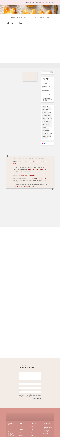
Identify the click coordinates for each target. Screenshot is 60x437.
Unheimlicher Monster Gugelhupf (47, 84)
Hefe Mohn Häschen (40, 178)
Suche (52, 72)
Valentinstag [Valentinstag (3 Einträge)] (49, 136)
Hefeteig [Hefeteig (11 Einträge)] (48, 118)
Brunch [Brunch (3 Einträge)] (43, 109)
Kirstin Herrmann (10, 25)
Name (20, 381)
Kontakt (48, 2)
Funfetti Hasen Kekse (45, 89)
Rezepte (36, 2)
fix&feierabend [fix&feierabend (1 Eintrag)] (44, 115)
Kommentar (21, 371)
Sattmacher (40, 17)
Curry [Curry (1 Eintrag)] (51, 109)
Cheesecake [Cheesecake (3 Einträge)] (47, 109)
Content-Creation (21, 431)
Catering (20, 428)
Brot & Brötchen (13, 17)
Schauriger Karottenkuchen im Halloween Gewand (47, 425)
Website (20, 390)
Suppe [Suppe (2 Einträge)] (43, 134)
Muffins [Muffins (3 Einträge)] (43, 121)
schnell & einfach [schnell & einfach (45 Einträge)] (49, 125)
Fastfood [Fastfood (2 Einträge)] (50, 112)
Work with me (41, 2)
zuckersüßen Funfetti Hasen (35, 169)
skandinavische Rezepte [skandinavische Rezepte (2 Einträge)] (45, 130)
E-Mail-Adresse (21, 386)
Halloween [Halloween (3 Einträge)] (43, 118)
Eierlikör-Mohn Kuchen (46, 86)
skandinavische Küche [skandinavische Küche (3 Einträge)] (45, 128)
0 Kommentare (31, 25)
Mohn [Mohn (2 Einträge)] (51, 119)
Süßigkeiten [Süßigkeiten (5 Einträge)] (44, 136)
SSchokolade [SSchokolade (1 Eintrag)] (44, 133)
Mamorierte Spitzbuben (46, 93)
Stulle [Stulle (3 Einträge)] (48, 133)
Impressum (20, 434)
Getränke (29, 17)
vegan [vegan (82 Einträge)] (43, 137)
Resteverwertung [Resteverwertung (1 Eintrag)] (48, 124)
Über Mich (32, 2)
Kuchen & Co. (26, 25)
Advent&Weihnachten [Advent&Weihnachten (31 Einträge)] (45, 106)
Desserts (18, 17)
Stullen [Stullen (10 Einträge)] (51, 133)
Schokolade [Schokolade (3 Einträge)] (44, 127)
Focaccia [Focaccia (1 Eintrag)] (49, 115)
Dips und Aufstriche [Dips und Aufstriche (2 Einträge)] (45, 110)
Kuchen (33, 17)
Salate (36, 17)
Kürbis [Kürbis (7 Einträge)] (48, 119)
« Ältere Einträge (8, 352)
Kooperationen (21, 429)
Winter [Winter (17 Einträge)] (46, 137)
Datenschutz (21, 435)
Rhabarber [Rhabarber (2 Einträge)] (44, 125)
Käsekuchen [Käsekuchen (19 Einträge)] (44, 119)
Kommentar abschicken (37, 398)
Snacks (44, 17)
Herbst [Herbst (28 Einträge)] (51, 118)
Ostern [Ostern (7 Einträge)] (47, 121)
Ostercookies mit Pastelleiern (21, 186)
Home (27, 2)
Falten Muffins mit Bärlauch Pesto (26, 175)
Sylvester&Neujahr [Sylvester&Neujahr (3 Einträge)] (48, 134)
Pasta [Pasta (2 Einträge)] (49, 121)
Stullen (48, 17)
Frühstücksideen (23, 17)
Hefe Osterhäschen (45, 87)
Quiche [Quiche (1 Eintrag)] (43, 124)
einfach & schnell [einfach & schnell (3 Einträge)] (44, 112)
